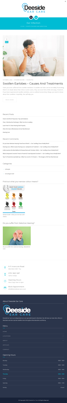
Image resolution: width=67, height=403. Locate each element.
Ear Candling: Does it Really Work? (40, 143)
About (5, 340)
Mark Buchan (20, 80)
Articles (6, 345)
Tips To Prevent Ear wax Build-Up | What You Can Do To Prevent (20, 157)
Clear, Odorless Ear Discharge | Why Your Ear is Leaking (17, 122)
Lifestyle (30, 80)
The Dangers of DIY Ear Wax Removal (48, 157)
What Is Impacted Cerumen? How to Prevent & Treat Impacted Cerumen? (22, 153)
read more (10, 99)
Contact (6, 349)
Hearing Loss (6, 132)
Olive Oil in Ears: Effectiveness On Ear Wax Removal (16, 129)
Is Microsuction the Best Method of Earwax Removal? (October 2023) (21, 150)
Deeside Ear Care (33, 400)
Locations (6, 336)
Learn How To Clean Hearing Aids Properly (14, 125)
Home (23, 26)
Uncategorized (9, 174)
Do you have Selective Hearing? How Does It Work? (16, 143)
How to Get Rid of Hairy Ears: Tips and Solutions (15, 119)
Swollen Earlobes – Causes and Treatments (33, 83)
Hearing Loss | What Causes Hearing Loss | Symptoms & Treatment (21, 147)
